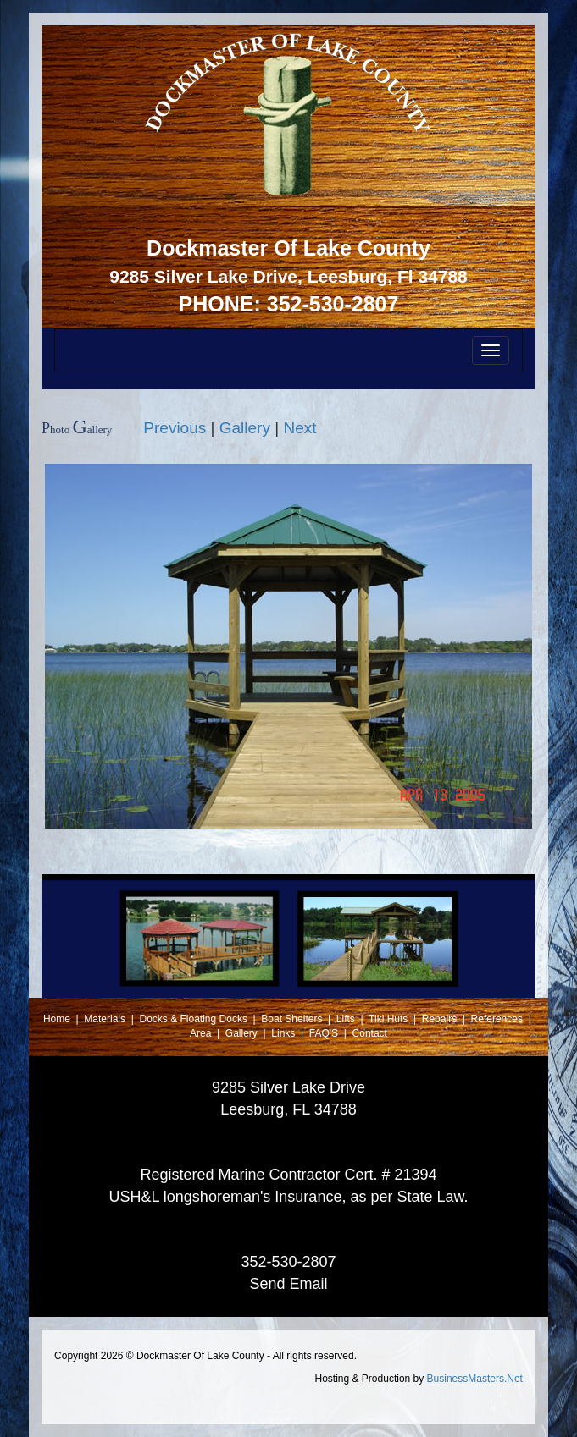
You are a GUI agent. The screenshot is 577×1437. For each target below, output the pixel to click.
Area (202, 1033)
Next (299, 428)
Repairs (441, 1019)
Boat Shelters (293, 1019)
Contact (369, 1033)
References (498, 1019)
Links (284, 1033)
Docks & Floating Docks (195, 1019)
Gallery (244, 428)
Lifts (347, 1019)
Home (58, 1019)
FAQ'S (325, 1033)
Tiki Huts (388, 1019)
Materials (106, 1019)
